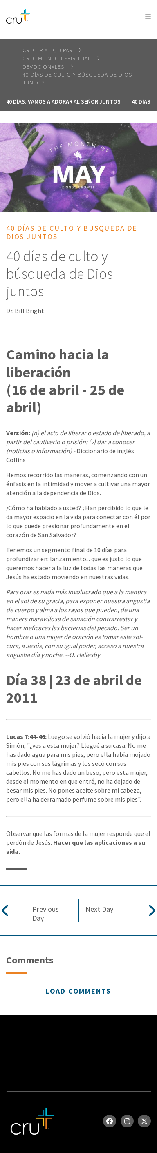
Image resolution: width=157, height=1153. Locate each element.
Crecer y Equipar (48, 50)
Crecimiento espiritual (57, 58)
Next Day (99, 909)
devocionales (44, 67)
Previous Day (45, 913)
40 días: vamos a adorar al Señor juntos (63, 101)
